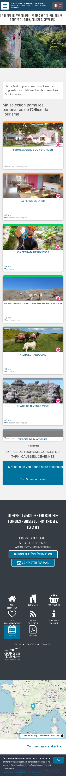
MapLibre (55, 735)
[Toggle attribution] (62, 736)
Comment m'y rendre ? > (44, 746)
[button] (33, 145)
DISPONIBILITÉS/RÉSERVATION (33, 554)
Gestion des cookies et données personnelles (23, 772)
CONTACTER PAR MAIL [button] (33, 562)
